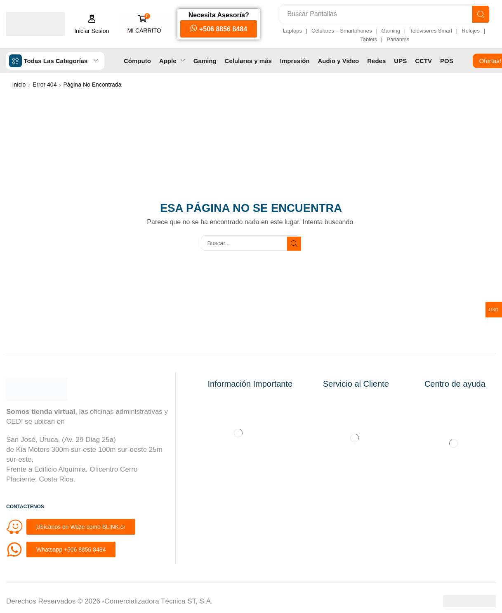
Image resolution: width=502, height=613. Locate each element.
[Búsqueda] (479, 14)
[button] (90, 24)
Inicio (19, 84)
